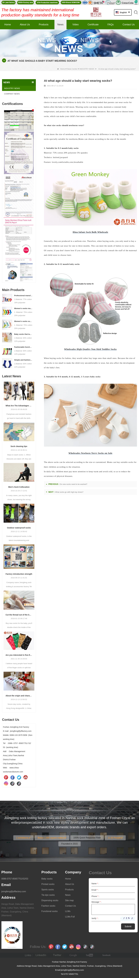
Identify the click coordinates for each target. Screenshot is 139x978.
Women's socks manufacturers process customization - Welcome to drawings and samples (23, 308)
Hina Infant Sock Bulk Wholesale (90, 232)
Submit (128, 926)
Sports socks (47, 889)
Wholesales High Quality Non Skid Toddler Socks (90, 349)
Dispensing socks (49, 900)
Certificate (93, 24)
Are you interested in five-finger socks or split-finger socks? (19, 655)
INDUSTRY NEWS (86, 69)
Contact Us (129, 24)
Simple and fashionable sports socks (23, 360)
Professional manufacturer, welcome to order (23, 296)
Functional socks (49, 911)
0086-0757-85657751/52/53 (14, 879)
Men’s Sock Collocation (19, 487)
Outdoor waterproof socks (19, 528)
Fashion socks (48, 906)
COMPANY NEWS (12, 94)
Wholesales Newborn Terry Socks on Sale (90, 453)
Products (43, 24)
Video (75, 24)
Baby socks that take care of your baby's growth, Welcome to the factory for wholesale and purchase (23, 334)
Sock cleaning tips (19, 446)
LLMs (67, 911)
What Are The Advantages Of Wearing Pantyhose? (19, 406)
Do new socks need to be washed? (73, 484)
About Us (25, 24)
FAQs (111, 24)
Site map (69, 900)
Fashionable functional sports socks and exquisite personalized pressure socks (23, 347)
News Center (72, 69)
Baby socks (47, 879)
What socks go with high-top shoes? (69, 492)
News (60, 24)
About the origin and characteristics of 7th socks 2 (19, 696)
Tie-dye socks (48, 895)
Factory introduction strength (19, 574)
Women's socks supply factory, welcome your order (23, 321)
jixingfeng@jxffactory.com (13, 891)
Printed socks (47, 884)
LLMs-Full (70, 917)
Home (7, 24)
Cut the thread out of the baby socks (19, 615)
